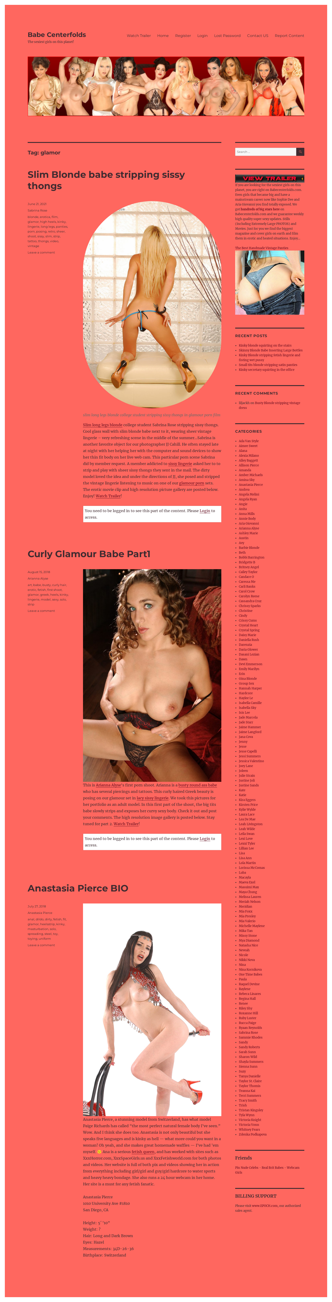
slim (48, 236)
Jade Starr (246, 722)
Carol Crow (247, 591)
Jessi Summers (250, 756)
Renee (243, 1004)
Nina (242, 965)
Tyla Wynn (247, 1115)
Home (163, 35)
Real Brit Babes (273, 1168)
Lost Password (227, 35)
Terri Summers (250, 1096)
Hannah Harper (250, 688)
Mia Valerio (247, 921)
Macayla (245, 877)
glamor (33, 222)
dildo (40, 919)
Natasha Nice (248, 945)
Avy (241, 543)
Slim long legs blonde (102, 425)
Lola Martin (247, 863)
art (30, 585)
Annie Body (247, 519)
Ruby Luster (247, 1018)
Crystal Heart (248, 625)
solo (63, 599)
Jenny (243, 742)
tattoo (32, 241)
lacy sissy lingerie (153, 798)
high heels (48, 222)
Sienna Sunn (248, 1067)
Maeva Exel (247, 882)
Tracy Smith (248, 1101)
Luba (242, 873)
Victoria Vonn (249, 1125)
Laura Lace (247, 814)
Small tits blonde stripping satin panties (268, 365)
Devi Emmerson (250, 664)
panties (61, 226)
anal (31, 919)
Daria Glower (248, 650)
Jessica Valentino (251, 761)
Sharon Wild (248, 1057)
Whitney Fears (249, 1130)
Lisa (242, 853)
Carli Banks (247, 587)
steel (48, 934)
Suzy (242, 1071)
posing (41, 231)
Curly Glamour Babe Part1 (89, 553)
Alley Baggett (248, 460)
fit (64, 919)
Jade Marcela (248, 717)
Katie (242, 795)
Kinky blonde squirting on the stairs (265, 345)
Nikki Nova (247, 960)
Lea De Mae (247, 819)
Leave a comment (41, 252)
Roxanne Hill (248, 1013)
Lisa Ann (245, 858)
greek (44, 594)
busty (46, 585)
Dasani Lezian (249, 654)
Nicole (243, 955)
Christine (245, 611)
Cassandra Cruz (250, 601)
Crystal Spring (249, 630)
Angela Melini (249, 494)
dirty (48, 919)
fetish (42, 590)
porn (31, 231)
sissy (40, 236)
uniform (45, 938)
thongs (43, 241)
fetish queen (143, 1151)
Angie (243, 504)
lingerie (33, 226)
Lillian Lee (246, 848)
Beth (242, 553)
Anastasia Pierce (40, 913)
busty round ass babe (197, 785)
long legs (48, 226)
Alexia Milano (249, 456)
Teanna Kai (247, 1091)
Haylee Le (246, 698)
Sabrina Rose (37, 210)
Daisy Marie (247, 635)
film (55, 217)
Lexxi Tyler (247, 844)
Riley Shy (245, 1008)
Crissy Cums (248, 620)
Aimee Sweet (248, 446)
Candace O (246, 577)
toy (55, 934)
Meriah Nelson (250, 902)
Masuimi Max (249, 887)
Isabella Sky (247, 708)
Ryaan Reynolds (250, 1028)
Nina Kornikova (250, 970)
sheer (60, 231)
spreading (35, 934)
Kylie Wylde (247, 810)
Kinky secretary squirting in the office (266, 370)
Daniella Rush (249, 640)
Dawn (243, 659)
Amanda (245, 470)
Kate (242, 790)
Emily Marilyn (249, 669)
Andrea (244, 490)
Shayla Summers (251, 1062)
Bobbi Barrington (251, 557)
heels (54, 594)
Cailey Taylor (248, 572)
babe (37, 585)
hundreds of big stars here (260, 209)
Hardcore (246, 693)
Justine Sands (249, 785)
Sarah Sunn (247, 1052)
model (46, 599)
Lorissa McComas (252, 868)
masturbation (38, 929)
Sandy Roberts (249, 1047)
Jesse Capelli (248, 751)
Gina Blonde (248, 679)
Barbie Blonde (249, 548)
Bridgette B (247, 562)
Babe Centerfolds (57, 35)
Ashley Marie (248, 533)
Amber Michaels (251, 475)
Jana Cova (246, 737)
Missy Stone (248, 936)
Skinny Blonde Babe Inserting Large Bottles (271, 350)
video (54, 241)
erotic (32, 590)
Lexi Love (246, 839)
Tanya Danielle (250, 1076)
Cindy (243, 616)
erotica (45, 217)
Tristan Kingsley (251, 1110)
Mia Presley (247, 916)
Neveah (244, 950)
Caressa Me (247, 582)
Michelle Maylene (252, 926)
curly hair (59, 585)
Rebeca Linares (250, 994)
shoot (32, 236)
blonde (33, 217)
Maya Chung (248, 892)
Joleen (243, 771)
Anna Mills (247, 514)
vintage (33, 246)
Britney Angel (249, 567)
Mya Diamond (249, 941)
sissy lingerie (180, 463)
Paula (243, 979)
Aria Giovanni (249, 524)
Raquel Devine (249, 984)
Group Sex (246, 684)
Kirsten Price (248, 805)
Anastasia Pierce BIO (78, 888)
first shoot (54, 590)
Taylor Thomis (250, 1086)
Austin (244, 538)
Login (202, 35)
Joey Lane (246, 766)
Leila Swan (247, 834)
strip (56, 236)
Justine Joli (247, 780)
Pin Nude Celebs (246, 1168)
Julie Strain (247, 776)
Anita (243, 509)
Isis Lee (244, 713)
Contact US (257, 35)
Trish (243, 1105)
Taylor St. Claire (250, 1081)
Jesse (242, 747)
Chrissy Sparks (250, 606)
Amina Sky (247, 480)
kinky (61, 222)
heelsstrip (47, 924)
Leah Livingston (251, 824)
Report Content (289, 35)
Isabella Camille (250, 703)
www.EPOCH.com (265, 1206)
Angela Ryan (248, 499)
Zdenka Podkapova (253, 1134)
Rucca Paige (247, 1023)
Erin (242, 674)
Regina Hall (247, 999)
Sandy (243, 1042)
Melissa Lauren (250, 897)
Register (183, 35)
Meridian (245, 907)
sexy (55, 599)
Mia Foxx (245, 911)
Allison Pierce (249, 465)
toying (32, 938)
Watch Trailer (139, 35)
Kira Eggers (247, 800)
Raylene (244, 989)
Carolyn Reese (249, 596)
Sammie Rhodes (251, 1037)
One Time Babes (250, 974)
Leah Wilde (247, 829)
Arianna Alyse (108, 785)
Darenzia (245, 645)
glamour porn (191, 483)
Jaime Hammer (250, 727)
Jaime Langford (250, 732)
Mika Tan (246, 931)
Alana (243, 451)
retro (51, 231)
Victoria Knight (250, 1120)
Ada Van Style (249, 441)
